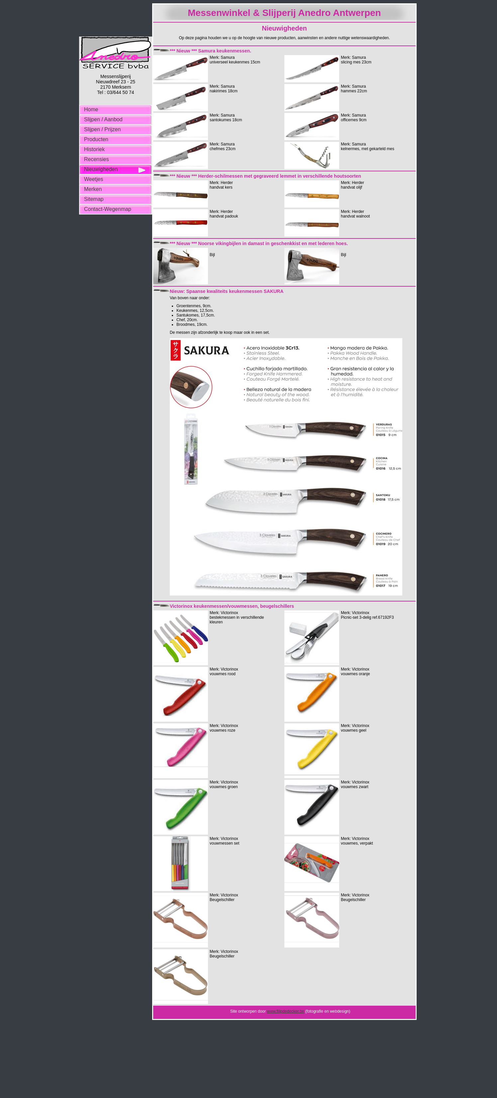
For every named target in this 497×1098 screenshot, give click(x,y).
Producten (96, 139)
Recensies (96, 159)
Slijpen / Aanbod (103, 119)
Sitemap (94, 199)
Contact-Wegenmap (107, 209)
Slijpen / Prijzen (102, 129)
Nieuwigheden (101, 169)
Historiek (94, 149)
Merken (93, 189)
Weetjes (93, 179)
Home (91, 109)
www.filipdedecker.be (285, 1011)
